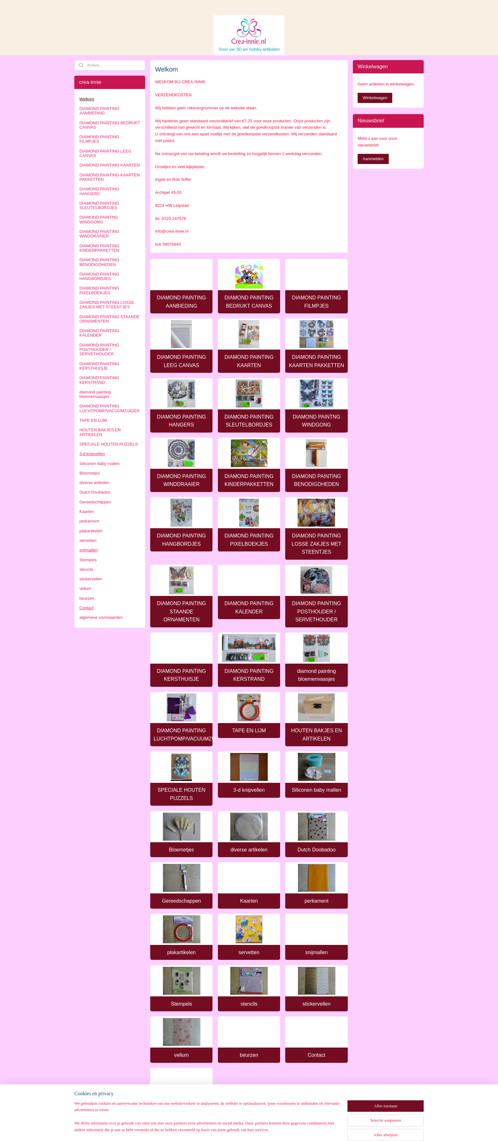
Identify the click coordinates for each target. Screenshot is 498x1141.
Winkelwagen (375, 97)
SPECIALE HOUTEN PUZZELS (181, 794)
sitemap (226, 1129)
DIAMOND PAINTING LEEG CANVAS (181, 361)
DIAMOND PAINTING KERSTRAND (249, 675)
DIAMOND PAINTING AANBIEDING (181, 302)
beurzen (249, 1055)
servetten (249, 952)
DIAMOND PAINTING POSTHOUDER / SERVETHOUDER (316, 611)
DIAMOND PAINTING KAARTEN (249, 361)
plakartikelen (181, 952)
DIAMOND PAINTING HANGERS (181, 421)
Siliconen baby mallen (316, 790)
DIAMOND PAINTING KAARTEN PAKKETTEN (316, 361)
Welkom (86, 99)
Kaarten (249, 901)
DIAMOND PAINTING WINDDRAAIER (181, 480)
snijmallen (316, 952)
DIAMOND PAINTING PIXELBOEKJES (249, 540)
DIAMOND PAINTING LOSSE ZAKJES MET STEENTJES (316, 544)
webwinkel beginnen (258, 1129)
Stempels (181, 1004)
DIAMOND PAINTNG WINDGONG (316, 421)
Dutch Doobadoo (317, 849)
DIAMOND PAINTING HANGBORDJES (181, 540)
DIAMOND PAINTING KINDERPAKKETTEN (249, 480)
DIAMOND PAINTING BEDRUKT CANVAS (249, 302)
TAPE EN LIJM (249, 730)
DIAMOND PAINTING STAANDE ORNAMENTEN (181, 611)
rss (237, 1129)
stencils (248, 1004)
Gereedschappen (181, 901)
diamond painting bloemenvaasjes (316, 675)
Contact (316, 1055)
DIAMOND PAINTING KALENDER (249, 607)
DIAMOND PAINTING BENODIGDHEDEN (316, 480)
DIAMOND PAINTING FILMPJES (316, 302)
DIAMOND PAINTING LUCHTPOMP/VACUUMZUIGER (183, 734)
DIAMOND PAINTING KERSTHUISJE (181, 675)
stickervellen (317, 1004)
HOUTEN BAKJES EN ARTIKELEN (316, 734)
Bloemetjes (181, 849)
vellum (181, 1055)
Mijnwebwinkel (308, 1129)
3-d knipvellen (249, 790)
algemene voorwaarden (181, 1106)
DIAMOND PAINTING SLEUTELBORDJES (249, 421)
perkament (317, 901)
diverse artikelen (249, 849)
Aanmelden (373, 158)
